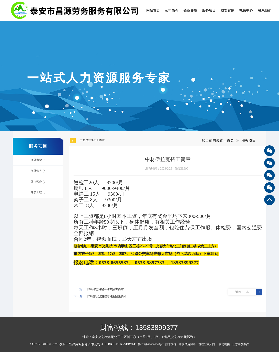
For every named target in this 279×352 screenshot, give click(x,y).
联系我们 (264, 10)
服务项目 (209, 10)
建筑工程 (38, 192)
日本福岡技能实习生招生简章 (104, 289)
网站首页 (153, 10)
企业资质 (190, 10)
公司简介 (171, 10)
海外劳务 (38, 171)
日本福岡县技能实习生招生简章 (106, 296)
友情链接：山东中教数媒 (234, 344)
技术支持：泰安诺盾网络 (181, 344)
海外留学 (38, 160)
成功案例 (227, 10)
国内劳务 (38, 182)
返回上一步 (242, 292)
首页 (230, 140)
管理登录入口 (206, 344)
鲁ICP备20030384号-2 (151, 344)
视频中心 (246, 10)
